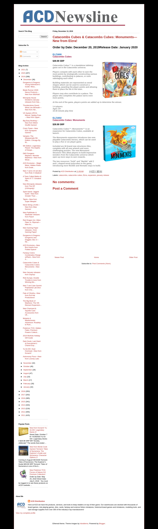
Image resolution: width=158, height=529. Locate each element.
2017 (23, 395)
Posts (23, 52)
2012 (23, 412)
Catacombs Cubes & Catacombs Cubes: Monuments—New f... (31, 266)
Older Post (133, 257)
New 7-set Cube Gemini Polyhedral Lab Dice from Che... (32, 288)
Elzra (85, 175)
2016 (23, 398)
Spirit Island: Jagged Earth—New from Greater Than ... (31, 194)
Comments (25, 56)
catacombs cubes (75, 175)
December (27, 79)
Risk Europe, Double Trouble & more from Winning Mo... (32, 280)
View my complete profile (25, 513)
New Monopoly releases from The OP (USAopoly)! (32, 186)
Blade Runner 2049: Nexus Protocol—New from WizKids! (31, 92)
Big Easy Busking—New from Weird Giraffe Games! (30, 123)
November (27, 363)
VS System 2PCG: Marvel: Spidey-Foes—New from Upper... (32, 115)
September (27, 370)
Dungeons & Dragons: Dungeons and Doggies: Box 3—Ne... (31, 238)
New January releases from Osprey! (31, 273)
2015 (23, 402)
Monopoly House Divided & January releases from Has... (32, 100)
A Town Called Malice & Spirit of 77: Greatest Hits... (32, 178)
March (26, 380)
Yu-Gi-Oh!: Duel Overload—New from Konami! (32, 351)
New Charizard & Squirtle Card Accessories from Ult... (30, 311)
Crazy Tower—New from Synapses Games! (30, 130)
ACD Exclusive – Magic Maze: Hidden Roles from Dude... (32, 165)
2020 (23, 73)
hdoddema (84, 524)
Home (96, 257)
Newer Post (59, 257)
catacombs (63, 175)
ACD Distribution (38, 501)
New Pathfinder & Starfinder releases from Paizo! (31, 215)
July (25, 377)
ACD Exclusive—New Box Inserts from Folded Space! (31, 247)
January (26, 387)
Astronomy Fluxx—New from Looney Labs (32, 358)
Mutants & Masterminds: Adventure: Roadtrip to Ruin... (32, 321)
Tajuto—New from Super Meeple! (30, 200)
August (26, 373)
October (26, 366)
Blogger (102, 524)
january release (103, 175)
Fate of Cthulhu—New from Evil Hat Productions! (31, 295)
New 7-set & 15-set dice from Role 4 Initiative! (32, 172)
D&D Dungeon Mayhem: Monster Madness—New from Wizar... (32, 156)
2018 (23, 391)
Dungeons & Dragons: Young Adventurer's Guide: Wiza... (31, 84)
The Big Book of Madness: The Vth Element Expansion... (32, 303)
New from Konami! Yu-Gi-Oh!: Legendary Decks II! (38, 430)
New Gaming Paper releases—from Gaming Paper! (30, 230)
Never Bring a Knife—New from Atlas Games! (31, 207)
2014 (23, 405)
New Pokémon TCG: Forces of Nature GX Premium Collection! (38, 472)
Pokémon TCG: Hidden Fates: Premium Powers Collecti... (32, 330)
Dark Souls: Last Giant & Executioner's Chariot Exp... (32, 343)
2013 (23, 408)
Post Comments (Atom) (101, 264)
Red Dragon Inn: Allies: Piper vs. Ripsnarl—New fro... (32, 222)
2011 (23, 415)
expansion (92, 175)
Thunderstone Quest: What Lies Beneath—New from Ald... (32, 107)
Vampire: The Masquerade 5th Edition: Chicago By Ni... (31, 139)
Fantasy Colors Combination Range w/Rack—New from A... (32, 256)
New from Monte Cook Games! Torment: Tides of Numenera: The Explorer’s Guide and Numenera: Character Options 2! (39, 452)
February (27, 384)
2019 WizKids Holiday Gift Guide (31, 337)
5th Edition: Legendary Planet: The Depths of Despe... (32, 148)
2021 (23, 70)
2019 (23, 77)
